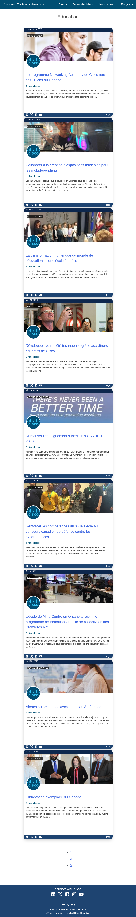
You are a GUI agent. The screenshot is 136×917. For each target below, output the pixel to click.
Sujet (63, 4)
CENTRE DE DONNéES (37, 397)
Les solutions (107, 4)
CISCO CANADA (34, 36)
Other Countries (82, 913)
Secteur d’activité (83, 4)
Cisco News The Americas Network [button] (24, 4)
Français (127, 4)
